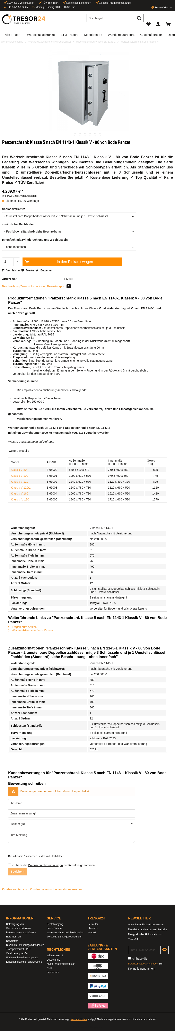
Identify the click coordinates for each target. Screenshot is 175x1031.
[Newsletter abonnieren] (164, 950)
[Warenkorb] (168, 24)
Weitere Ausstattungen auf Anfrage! (31, 441)
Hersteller (93, 924)
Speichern (18, 871)
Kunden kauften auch (15, 889)
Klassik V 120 (19, 481)
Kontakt (92, 932)
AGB (49, 968)
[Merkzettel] (148, 24)
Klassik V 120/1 (21, 487)
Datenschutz (54, 959)
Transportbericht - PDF (18, 949)
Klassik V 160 (19, 493)
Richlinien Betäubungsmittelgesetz (25, 945)
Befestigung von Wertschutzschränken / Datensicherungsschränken (21, 928)
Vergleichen (11, 270)
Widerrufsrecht (55, 955)
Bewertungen (59, 286)
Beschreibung (11, 286)
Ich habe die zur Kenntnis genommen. (53, 865)
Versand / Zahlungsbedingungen (64, 936)
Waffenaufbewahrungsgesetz (22, 957)
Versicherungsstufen (17, 953)
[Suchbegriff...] (115, 18)
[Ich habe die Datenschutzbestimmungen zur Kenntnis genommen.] (9, 865)
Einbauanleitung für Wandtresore (24, 961)
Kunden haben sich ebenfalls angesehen (56, 889)
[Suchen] (139, 18)
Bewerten (44, 270)
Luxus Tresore (54, 928)
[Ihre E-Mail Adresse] (144, 950)
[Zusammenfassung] (71, 813)
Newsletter (12, 941)
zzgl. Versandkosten (25, 195)
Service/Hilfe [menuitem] (160, 7)
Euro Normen (13, 936)
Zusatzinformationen (33, 286)
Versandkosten (79, 1019)
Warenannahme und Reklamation (65, 932)
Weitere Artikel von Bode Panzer (30, 630)
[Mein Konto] (158, 24)
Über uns (93, 928)
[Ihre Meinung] (71, 837)
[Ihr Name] (71, 803)
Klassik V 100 (19, 475)
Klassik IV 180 (20, 499)
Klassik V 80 (19, 469)
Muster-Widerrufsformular (61, 963)
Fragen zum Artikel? (22, 627)
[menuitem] (115, 20)
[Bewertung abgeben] (71, 824)
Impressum (53, 972)
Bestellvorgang (55, 924)
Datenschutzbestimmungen (45, 865)
